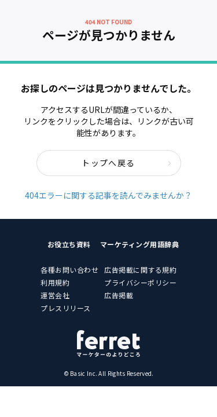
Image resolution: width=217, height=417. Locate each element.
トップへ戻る (126, 163)
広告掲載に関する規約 (140, 270)
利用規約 (55, 282)
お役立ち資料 (69, 244)
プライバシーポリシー (140, 282)
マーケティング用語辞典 (139, 244)
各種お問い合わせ (69, 270)
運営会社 (55, 295)
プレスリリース (66, 308)
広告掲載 (118, 295)
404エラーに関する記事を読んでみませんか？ (108, 195)
